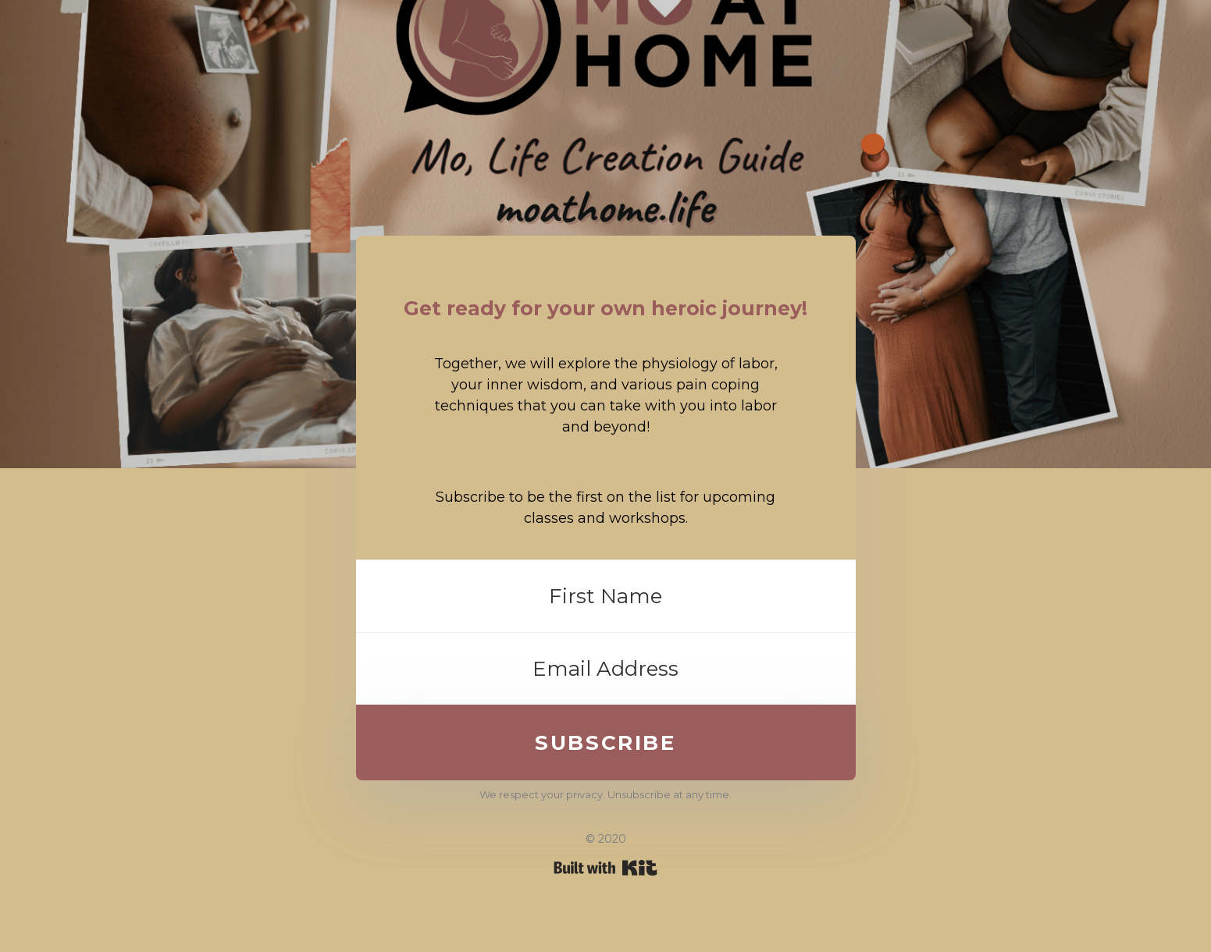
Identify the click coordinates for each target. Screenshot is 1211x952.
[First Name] (606, 596)
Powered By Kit (605, 868)
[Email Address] (606, 669)
